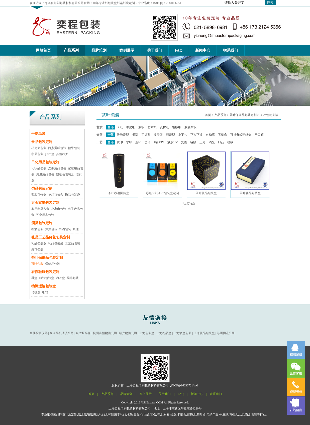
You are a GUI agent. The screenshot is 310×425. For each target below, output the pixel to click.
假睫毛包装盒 (65, 174)
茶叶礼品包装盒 (206, 173)
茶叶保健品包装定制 (243, 115)
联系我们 (216, 394)
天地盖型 (123, 134)
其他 (76, 229)
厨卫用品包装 (45, 174)
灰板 (141, 127)
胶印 (120, 142)
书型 (135, 134)
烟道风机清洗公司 (62, 333)
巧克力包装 (38, 148)
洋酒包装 (51, 229)
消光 (212, 142)
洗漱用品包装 (57, 168)
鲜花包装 (37, 249)
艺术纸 (152, 127)
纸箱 (45, 292)
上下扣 (182, 134)
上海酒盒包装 (182, 333)
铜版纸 (176, 127)
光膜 (184, 142)
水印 (129, 142)
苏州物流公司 (226, 333)
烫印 (148, 142)
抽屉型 (158, 134)
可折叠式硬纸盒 (240, 134)
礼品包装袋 (55, 243)
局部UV (159, 142)
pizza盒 (49, 154)
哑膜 (193, 142)
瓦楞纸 (164, 127)
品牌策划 (126, 394)
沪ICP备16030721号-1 (184, 385)
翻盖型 (170, 134)
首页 (208, 115)
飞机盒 (35, 292)
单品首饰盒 (55, 194)
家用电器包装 (40, 209)
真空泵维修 (83, 333)
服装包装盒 (46, 278)
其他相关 (62, 154)
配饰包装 (73, 278)
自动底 (210, 134)
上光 (202, 142)
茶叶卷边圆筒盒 (118, 173)
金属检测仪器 (39, 333)
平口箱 (259, 134)
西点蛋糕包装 (57, 148)
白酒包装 (65, 229)
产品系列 (220, 115)
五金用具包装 (45, 215)
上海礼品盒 (163, 333)
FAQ (181, 394)
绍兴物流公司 (128, 333)
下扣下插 (196, 134)
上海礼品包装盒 (204, 333)
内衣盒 (60, 278)
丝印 (138, 142)
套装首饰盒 (38, 194)
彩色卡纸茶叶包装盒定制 (162, 173)
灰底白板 (190, 127)
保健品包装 (52, 263)
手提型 (145, 134)
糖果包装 (74, 148)
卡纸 (120, 127)
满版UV (172, 142)
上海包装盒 (146, 333)
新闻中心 (197, 394)
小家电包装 (58, 209)
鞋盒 (34, 278)
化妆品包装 (38, 168)
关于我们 (165, 394)
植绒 (230, 142)
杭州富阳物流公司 (105, 333)
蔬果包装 (37, 154)
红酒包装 (37, 229)
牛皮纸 (130, 127)
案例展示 (146, 394)
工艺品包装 (72, 243)
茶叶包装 (37, 263)
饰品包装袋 (72, 194)
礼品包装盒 (38, 243)
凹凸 (221, 142)
